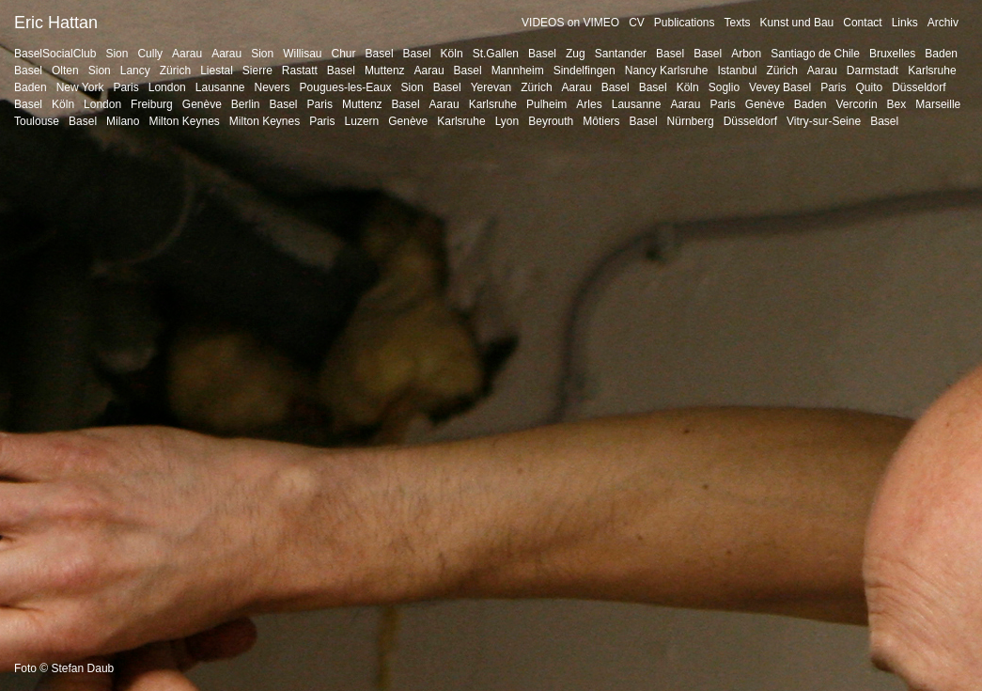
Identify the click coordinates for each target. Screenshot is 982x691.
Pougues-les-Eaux (346, 87)
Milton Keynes (183, 121)
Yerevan (491, 87)
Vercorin (857, 104)
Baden (941, 53)
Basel (380, 53)
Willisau (302, 53)
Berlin (245, 104)
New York (80, 87)
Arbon (746, 53)
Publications (684, 22)
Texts (738, 22)
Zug (575, 53)
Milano (122, 121)
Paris (125, 87)
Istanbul (736, 70)
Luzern (362, 121)
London (167, 87)
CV (637, 22)
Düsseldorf (918, 87)
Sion (116, 53)
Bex (897, 104)
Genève (202, 104)
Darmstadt (872, 70)
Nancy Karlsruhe (667, 70)
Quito (868, 87)
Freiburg (152, 104)
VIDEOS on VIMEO (570, 22)
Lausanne (220, 87)
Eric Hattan (56, 22)
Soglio (724, 87)
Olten (65, 70)
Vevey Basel (780, 87)
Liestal (216, 70)
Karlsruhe (932, 70)
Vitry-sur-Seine (824, 121)
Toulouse (36, 121)
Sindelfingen (584, 70)
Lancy (135, 70)
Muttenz (385, 70)
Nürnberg (690, 121)
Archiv (943, 22)
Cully (150, 53)
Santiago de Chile (815, 53)
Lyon (507, 121)
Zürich (175, 70)
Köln (452, 53)
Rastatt (300, 70)
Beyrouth (550, 121)
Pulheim (546, 104)
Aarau (187, 53)
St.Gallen (496, 53)
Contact (862, 22)
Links (905, 22)
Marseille (937, 104)
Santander (621, 53)
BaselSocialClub (55, 53)
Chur (344, 53)
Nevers (272, 87)
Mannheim (517, 70)
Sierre (257, 70)
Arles (588, 104)
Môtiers (601, 121)
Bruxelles (892, 53)
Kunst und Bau (797, 22)
